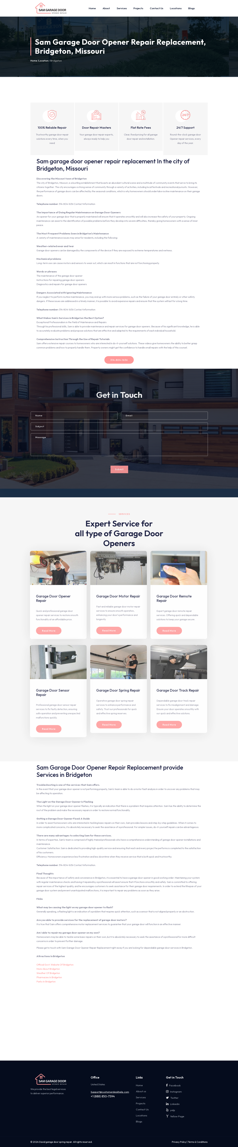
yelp (170, 1110)
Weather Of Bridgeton (48, 973)
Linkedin (173, 1104)
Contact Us (156, 8)
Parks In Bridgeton (46, 981)
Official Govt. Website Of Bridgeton (55, 964)
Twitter (172, 1097)
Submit (121, 469)
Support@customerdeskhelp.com (110, 1091)
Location (43, 60)
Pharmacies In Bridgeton (49, 977)
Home (92, 8)
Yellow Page (175, 1116)
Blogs (191, 8)
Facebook (173, 1085)
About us (141, 1091)
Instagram (174, 1091)
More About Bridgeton (48, 968)
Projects (138, 8)
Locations (176, 8)
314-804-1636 (119, 359)
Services (122, 8)
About (106, 8)
